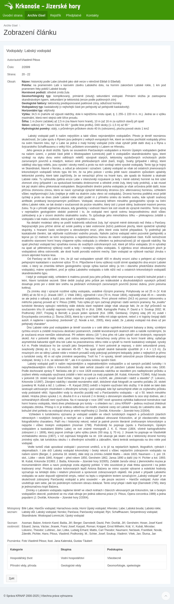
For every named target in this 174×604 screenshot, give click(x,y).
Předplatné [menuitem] (73, 15)
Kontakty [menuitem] (92, 15)
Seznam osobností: (13, 524)
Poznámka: (14, 541)
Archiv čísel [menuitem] (37, 15)
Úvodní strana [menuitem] (12, 15)
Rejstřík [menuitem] (55, 15)
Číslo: (10, 67)
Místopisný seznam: (13, 510)
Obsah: (11, 81)
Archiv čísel (10, 25)
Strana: (11, 74)
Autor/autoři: (14, 59)
